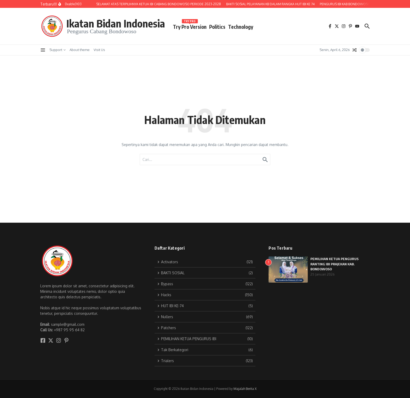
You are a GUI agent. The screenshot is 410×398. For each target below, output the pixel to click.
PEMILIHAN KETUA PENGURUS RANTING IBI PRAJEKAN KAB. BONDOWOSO (334, 264)
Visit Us (99, 50)
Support (57, 50)
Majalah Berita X (245, 389)
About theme (80, 50)
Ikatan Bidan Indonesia (115, 23)
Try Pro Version (190, 26)
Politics (217, 27)
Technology (240, 27)
